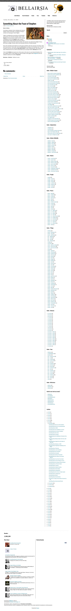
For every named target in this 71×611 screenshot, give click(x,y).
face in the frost (50, 86)
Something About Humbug (53, 434)
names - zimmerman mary (52, 171)
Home (24, 76)
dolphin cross (50, 80)
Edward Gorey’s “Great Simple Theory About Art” (19, 587)
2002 (49, 516)
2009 (49, 504)
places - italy (50, 199)
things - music (50, 286)
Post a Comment (8, 73)
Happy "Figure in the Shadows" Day (11, 571)
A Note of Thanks (13, 549)
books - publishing (51, 235)
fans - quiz (50, 369)
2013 (49, 498)
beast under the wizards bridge (53, 73)
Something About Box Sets (54, 432)
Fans (38, 15)
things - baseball (51, 256)
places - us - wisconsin (52, 223)
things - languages (51, 280)
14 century (50, 321)
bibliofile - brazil (50, 140)
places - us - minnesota (52, 218)
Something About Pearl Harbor (54, 468)
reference (49, 388)
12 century (50, 319)
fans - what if (50, 377)
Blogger (37, 608)
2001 (49, 517)
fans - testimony (51, 374)
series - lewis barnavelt (52, 247)
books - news (50, 233)
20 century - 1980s (51, 343)
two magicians (50, 117)
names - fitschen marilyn (52, 162)
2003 (49, 514)
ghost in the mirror (51, 90)
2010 (49, 503)
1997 (49, 524)
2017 (49, 491)
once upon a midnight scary (53, 134)
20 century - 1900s (51, 331)
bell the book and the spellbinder (54, 74)
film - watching (50, 240)
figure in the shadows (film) (53, 131)
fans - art (49, 357)
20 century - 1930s (51, 336)
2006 (49, 509)
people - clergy (50, 181)
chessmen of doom (51, 76)
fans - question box (51, 367)
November (51, 483)
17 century (50, 326)
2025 (49, 413)
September (51, 486)
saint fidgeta (50, 104)
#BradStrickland (51, 399)
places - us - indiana (51, 213)
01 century (7, 25)
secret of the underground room (53, 105)
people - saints (50, 187)
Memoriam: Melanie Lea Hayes (16, 581)
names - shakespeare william (53, 168)
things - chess (50, 264)
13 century (50, 320)
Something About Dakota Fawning (55, 467)
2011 (49, 501)
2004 (49, 512)
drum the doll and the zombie (53, 83)
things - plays (50, 287)
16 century (50, 324)
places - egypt (50, 193)
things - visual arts (51, 305)
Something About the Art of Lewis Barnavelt (57, 426)
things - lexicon (50, 281)
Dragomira (36, 53)
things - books (50, 257)
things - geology (51, 277)
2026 (49, 412)
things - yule (12, 25)
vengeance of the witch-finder (53, 118)
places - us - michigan (52, 217)
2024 (49, 415)
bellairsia (49, 352)
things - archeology (51, 252)
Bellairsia (54, 15)
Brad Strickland (25, 15)
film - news (50, 239)
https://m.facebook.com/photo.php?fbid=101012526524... (54, 58)
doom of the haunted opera (53, 81)
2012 (49, 499)
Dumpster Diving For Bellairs (15, 575)
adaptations (50, 127)
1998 (49, 522)
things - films (50, 273)
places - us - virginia (51, 221)
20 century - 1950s (51, 338)
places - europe (51, 196)
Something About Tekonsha (54, 448)
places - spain (50, 206)
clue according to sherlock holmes (54, 130)
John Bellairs (17, 15)
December (51, 423)
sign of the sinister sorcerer (53, 107)
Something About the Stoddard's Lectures (56, 429)
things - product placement (53, 288)
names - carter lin (51, 159)
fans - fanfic (50, 362)
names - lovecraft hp (51, 166)
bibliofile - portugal (51, 150)
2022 (49, 418)
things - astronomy (51, 254)
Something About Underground (54, 473)
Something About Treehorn (54, 465)
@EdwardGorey (51, 401)
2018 (49, 490)
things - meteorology (51, 284)
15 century (50, 323)
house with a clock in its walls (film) (54, 133)
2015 (49, 494)
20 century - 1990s (51, 344)
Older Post (42, 76)
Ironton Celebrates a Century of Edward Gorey (18, 593)
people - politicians (51, 184)
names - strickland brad (52, 169)
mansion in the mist (51, 98)
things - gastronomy (51, 276)
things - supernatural (51, 297)
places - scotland (51, 204)
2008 (49, 506)
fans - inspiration (51, 363)
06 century (50, 316)
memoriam (50, 243)
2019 (49, 488)
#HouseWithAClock (51, 404)
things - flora (50, 274)
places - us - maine (51, 214)
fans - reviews (50, 372)
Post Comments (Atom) (12, 78)
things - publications (51, 290)
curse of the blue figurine (52, 77)
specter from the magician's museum (54, 108)
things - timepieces (51, 301)
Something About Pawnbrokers (54, 470)
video (49, 379)
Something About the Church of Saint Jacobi (57, 471)
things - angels (50, 250)
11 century (50, 317)
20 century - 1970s (51, 341)
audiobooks (50, 129)
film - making (50, 237)
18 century (50, 327)
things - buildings (51, 260)
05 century (50, 314)
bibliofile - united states (52, 152)
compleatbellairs (51, 353)
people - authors (51, 180)
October (50, 484)
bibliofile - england (51, 142)
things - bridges (50, 259)
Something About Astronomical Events (56, 481)
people (49, 177)
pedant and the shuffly (52, 101)
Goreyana (50, 39)
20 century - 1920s (51, 334)
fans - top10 (50, 376)
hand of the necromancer (52, 91)
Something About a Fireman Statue (55, 463)
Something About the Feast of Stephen (56, 431)
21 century (50, 346)
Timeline (43, 15)
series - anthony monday (52, 244)
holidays (49, 242)
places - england (51, 194)
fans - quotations (51, 370)
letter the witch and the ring (53, 97)
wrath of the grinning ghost (53, 121)
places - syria (50, 207)
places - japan (50, 200)
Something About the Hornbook (54, 451)
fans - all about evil (51, 356)
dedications (50, 386)
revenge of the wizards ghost (53, 103)
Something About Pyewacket (15, 543)
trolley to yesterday (51, 115)
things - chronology (51, 266)
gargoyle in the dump (52, 88)
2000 (49, 519)
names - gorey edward (52, 164)
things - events (50, 270)
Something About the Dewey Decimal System (57, 462)
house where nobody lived (52, 93)
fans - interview (50, 364)
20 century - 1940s (51, 337)
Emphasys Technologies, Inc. (15, 601)
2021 (49, 420)
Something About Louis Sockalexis (55, 449)
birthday (49, 230)
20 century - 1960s (51, 340)
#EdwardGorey (50, 402)
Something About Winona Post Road (55, 454)
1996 (49, 525)
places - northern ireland (52, 201)
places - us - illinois (51, 211)
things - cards (50, 261)
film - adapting (50, 236)
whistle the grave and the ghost (53, 120)
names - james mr (51, 165)
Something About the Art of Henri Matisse (56, 424)
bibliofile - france (51, 143)
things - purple (50, 291)
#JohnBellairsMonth (51, 397)
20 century (50, 330)
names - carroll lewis (51, 158)
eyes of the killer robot (52, 84)
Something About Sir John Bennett (16, 559)
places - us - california (52, 210)
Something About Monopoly (54, 453)
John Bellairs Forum (52, 42)
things (49, 249)
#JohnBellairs (50, 395)
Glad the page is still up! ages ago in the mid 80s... (57, 52)
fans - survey (50, 373)
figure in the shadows (52, 87)
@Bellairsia (50, 394)
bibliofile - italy (50, 146)
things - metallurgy (51, 283)
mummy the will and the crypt (53, 100)
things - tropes (50, 304)
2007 (49, 507)
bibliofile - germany (51, 145)
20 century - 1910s (51, 333)
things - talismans (51, 298)
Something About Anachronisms (55, 476)
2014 (49, 496)
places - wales (50, 224)
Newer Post (5, 76)
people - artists (50, 178)
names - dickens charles (52, 161)
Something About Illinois (53, 475)
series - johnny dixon (51, 246)
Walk (49, 15)
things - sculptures (51, 294)
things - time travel (51, 300)
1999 (49, 520)
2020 (49, 421)
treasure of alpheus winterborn (53, 114)
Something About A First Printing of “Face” (56, 460)
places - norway (51, 203)
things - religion (50, 293)
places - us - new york (52, 220)
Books (33, 15)
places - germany (51, 197)
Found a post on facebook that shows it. (55, 59)
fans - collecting (51, 359)
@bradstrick (50, 398)
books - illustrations (51, 232)
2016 (49, 493)
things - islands (50, 278)
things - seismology (51, 295)
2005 (49, 511)
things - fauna (50, 271)
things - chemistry (51, 263)
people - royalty (50, 185)
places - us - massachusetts (53, 216)
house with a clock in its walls (53, 94)
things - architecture (51, 253)
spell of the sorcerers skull (52, 110)
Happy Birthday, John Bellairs (15, 565)
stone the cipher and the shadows (54, 111)
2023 (49, 417)
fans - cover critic (51, 360)
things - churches (51, 267)
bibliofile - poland (51, 149)
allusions (49, 385)
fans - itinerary (50, 366)
